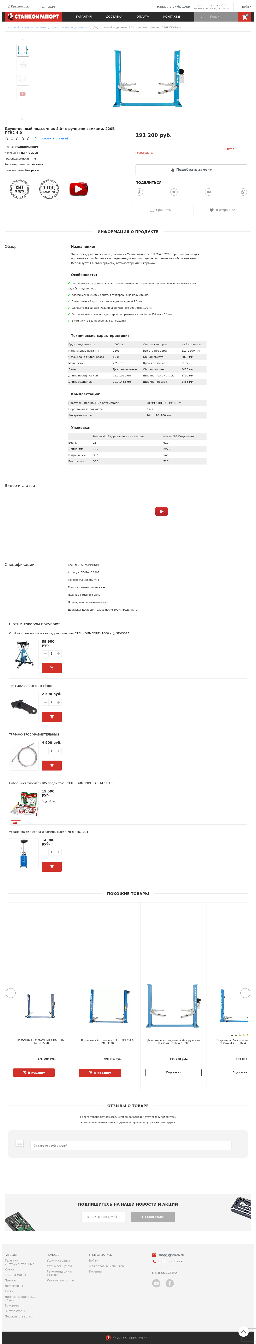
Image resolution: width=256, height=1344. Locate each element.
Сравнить (163, 210)
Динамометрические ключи (20, 1298)
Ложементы (14, 1285)
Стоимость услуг (60, 1266)
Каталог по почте (60, 1280)
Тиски (9, 1291)
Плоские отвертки (19, 1316)
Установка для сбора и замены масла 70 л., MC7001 (49, 831)
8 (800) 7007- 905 (212, 5)
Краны (10, 1269)
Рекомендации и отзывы (59, 1273)
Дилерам (45, 7)
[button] (23, 40)
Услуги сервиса (58, 1260)
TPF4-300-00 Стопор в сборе (30, 685)
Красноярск (18, 7)
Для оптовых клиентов (106, 1266)
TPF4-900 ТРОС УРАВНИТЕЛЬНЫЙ (34, 734)
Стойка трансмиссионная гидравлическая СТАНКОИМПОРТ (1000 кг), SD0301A (69, 633)
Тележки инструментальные (19, 1262)
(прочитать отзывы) (51, 138)
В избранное (225, 210)
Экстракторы (15, 1311)
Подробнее (49, 801)
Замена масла (15, 1274)
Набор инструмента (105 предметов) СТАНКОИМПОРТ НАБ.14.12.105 (61, 783)
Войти (243, 7)
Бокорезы (12, 1305)
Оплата (143, 16)
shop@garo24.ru (171, 1255)
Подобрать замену (194, 170)
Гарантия (84, 16)
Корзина (95, 1271)
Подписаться (152, 1216)
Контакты (171, 16)
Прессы (10, 1280)
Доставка (114, 16)
